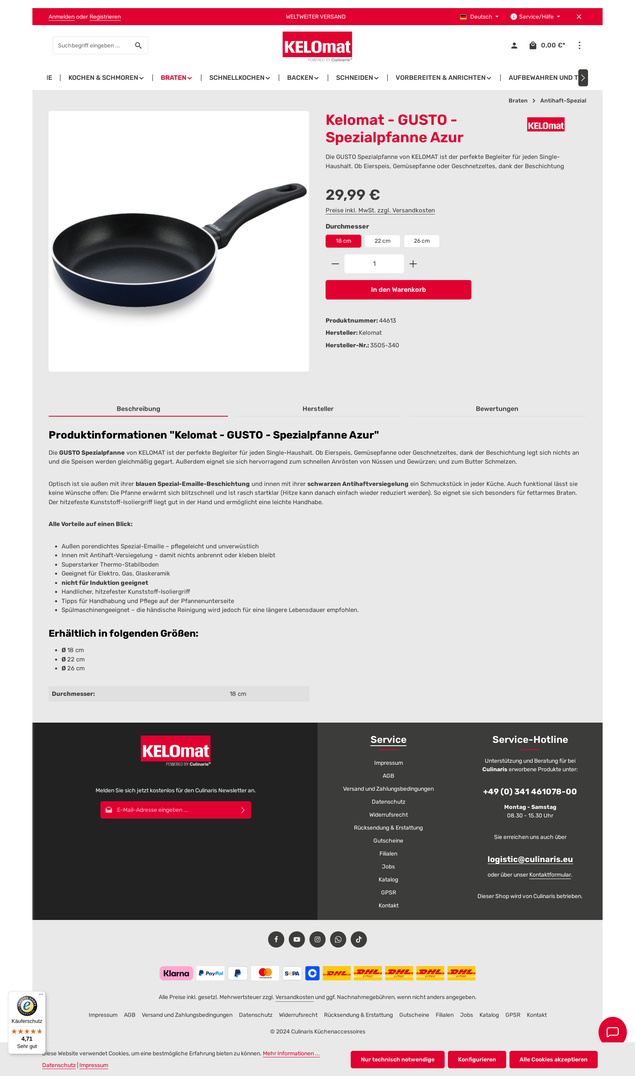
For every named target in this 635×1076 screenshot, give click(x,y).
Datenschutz (388, 801)
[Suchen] (138, 45)
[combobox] (91, 45)
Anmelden (62, 16)
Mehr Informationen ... (291, 1053)
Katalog (388, 879)
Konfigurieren (477, 1059)
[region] (179, 248)
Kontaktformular (550, 874)
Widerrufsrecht (388, 814)
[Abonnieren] (243, 810)
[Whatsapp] (338, 939)
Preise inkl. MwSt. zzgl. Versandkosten (380, 210)
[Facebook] (276, 939)
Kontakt (388, 905)
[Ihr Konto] (514, 45)
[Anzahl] (374, 264)
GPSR (388, 892)
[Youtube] (297, 939)
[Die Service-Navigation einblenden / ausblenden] (535, 17)
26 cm (422, 240)
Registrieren (105, 16)
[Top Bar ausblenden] (579, 17)
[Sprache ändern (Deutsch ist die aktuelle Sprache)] (479, 17)
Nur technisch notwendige (398, 1059)
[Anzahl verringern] (335, 264)
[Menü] (41, 996)
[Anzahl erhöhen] (413, 264)
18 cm (343, 240)
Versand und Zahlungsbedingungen (388, 788)
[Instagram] (317, 939)
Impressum (388, 762)
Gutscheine (388, 840)
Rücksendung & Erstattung (388, 827)
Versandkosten (294, 997)
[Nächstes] (583, 77)
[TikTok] (359, 939)
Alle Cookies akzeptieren (554, 1059)
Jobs (388, 866)
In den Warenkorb (398, 289)
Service (389, 739)
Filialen (388, 853)
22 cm (382, 240)
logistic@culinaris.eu (530, 859)
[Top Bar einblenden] (579, 45)
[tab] (138, 409)
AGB (388, 775)
